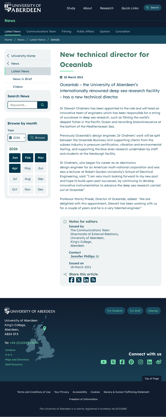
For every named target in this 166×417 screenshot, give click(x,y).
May (29, 177)
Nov (29, 198)
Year (11, 130)
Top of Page (152, 378)
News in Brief (22, 79)
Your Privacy (61, 392)
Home (8, 39)
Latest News (38, 39)
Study (73, 8)
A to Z (8, 354)
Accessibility (80, 392)
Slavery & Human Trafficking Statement (126, 392)
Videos (18, 87)
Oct (16, 198)
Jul (16, 188)
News (10, 20)
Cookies (95, 392)
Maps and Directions (17, 359)
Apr (15, 177)
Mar (41, 167)
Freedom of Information (83, 399)
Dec (42, 198)
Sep (42, 188)
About (89, 8)
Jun (42, 177)
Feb (28, 167)
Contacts (10, 350)
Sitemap (152, 311)
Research (108, 8)
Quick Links (132, 8)
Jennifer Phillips (82, 256)
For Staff (132, 311)
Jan (15, 167)
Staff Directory (14, 364)
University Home (23, 56)
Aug (29, 188)
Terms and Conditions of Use (33, 392)
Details (55, 39)
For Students (110, 311)
